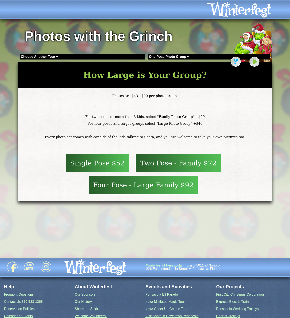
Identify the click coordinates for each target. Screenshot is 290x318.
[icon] (244, 10)
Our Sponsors (85, 294)
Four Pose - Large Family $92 (143, 185)
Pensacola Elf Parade (161, 294)
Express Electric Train (232, 301)
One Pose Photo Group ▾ (169, 56)
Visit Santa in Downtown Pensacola (171, 316)
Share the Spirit (86, 309)
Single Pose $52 (97, 163)
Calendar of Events (18, 316)
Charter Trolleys (228, 316)
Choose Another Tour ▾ (39, 56)
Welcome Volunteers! (91, 316)
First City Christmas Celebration (240, 294)
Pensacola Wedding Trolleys (237, 309)
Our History (83, 301)
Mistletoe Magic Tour (165, 301)
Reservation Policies (19, 309)
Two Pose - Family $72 (178, 163)
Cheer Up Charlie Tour (166, 309)
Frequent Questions (19, 294)
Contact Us (12, 301)
